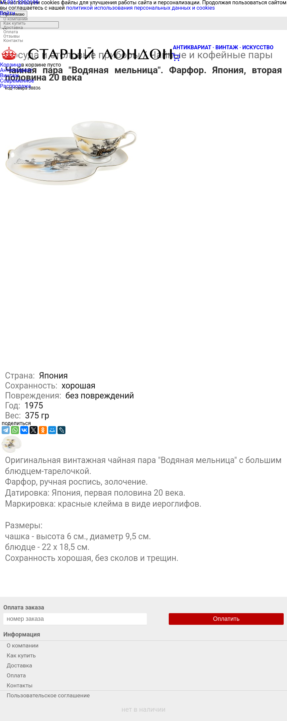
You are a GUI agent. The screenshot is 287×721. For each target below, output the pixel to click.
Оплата (10, 31)
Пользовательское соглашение (48, 695)
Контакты (13, 40)
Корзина (10, 65)
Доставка (13, 27)
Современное (17, 81)
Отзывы (11, 36)
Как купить (14, 23)
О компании (15, 18)
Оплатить (226, 618)
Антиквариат (16, 70)
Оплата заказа (23, 607)
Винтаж (9, 75)
